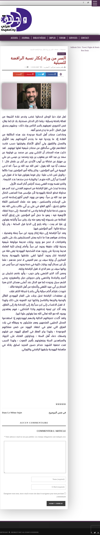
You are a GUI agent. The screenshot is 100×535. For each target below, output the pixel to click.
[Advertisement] (35, 375)
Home (56, 49)
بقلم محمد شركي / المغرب (54, 67)
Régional (63, 49)
